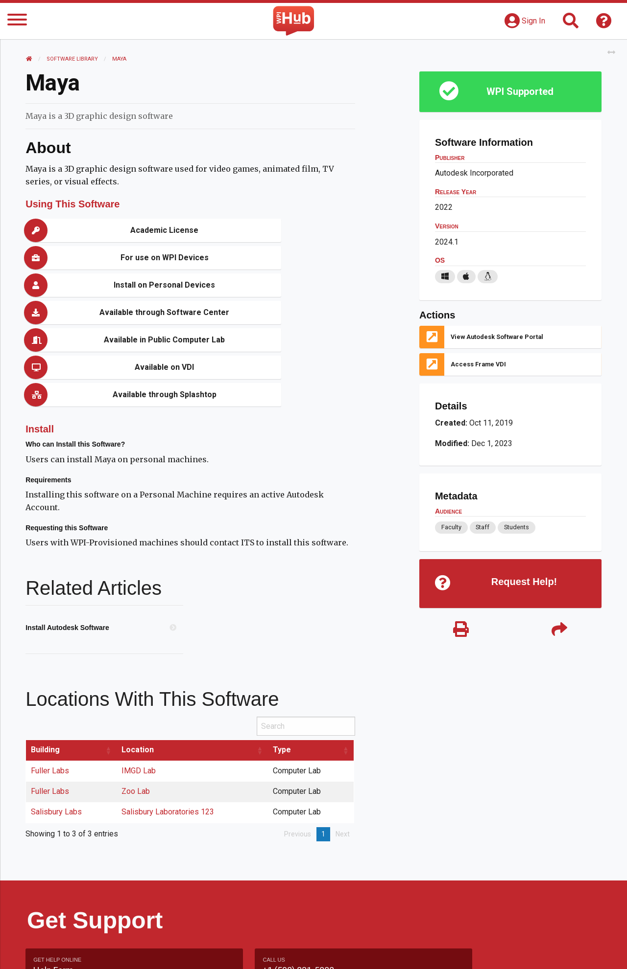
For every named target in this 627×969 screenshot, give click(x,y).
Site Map (403, 951)
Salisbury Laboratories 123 (169, 729)
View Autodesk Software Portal (496, 336)
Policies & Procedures (543, 951)
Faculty (451, 527)
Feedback (356, 951)
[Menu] (17, 21)
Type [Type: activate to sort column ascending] (283, 667)
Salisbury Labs (57, 729)
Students (516, 527)
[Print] (460, 632)
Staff (482, 527)
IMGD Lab (140, 688)
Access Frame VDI (478, 364)
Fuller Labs (51, 688)
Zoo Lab (137, 709)
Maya (121, 59)
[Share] (558, 632)
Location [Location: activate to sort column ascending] (139, 667)
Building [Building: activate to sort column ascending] (46, 667)
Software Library (73, 59)
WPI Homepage (462, 951)
